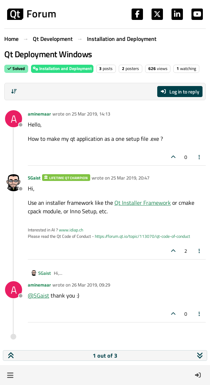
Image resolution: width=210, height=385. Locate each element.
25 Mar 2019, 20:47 (130, 177)
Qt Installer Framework (142, 202)
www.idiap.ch (71, 229)
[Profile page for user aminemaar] (13, 118)
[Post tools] (199, 156)
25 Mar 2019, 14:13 (91, 113)
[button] (10, 375)
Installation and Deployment (62, 68)
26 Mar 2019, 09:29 (91, 284)
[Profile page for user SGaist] (13, 182)
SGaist (34, 177)
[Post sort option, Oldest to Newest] (13, 91)
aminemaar (39, 113)
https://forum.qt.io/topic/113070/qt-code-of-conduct (142, 236)
